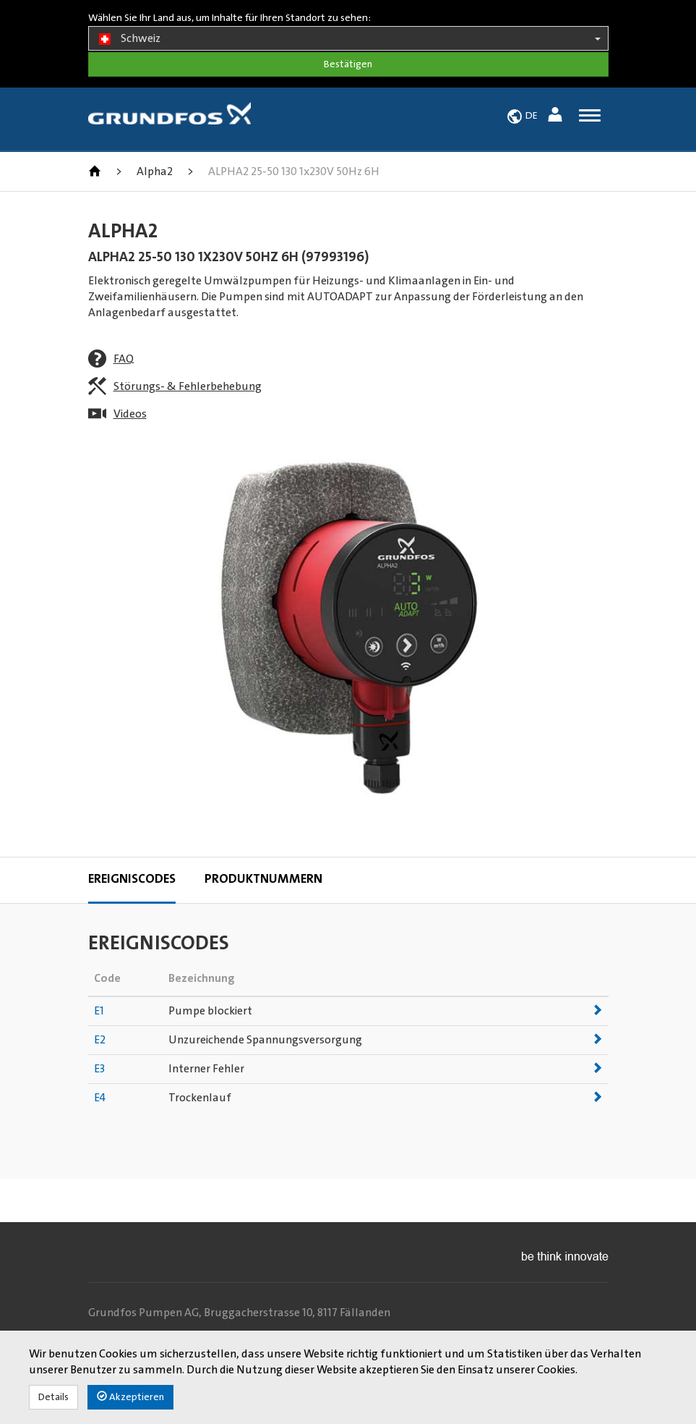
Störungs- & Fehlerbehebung (187, 386)
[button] (557, 117)
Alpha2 (155, 171)
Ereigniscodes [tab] (132, 879)
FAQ (123, 358)
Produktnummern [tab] (263, 879)
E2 (100, 1039)
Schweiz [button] (348, 39)
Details (53, 1397)
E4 (100, 1097)
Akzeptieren (130, 1397)
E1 (99, 1010)
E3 (99, 1068)
